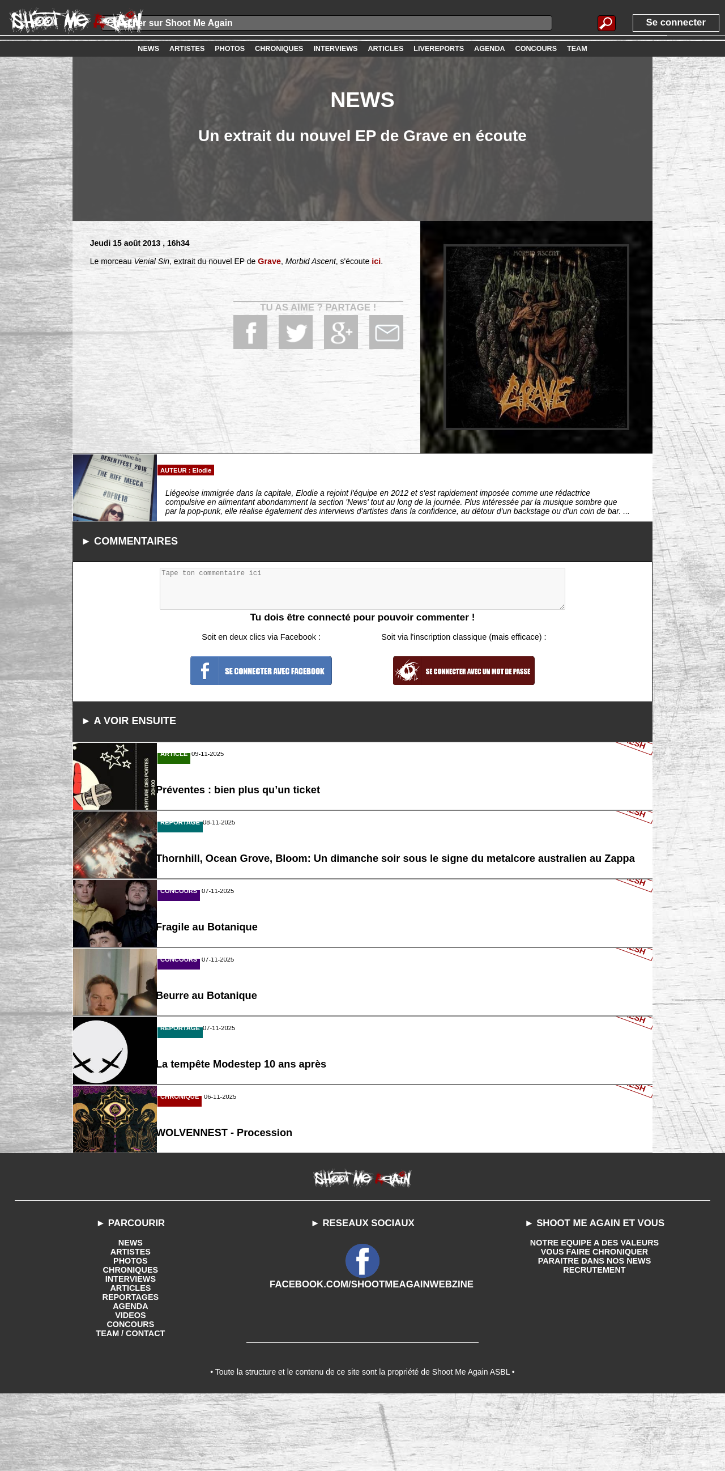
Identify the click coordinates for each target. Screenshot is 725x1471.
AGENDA (130, 1378)
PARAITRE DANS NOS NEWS (594, 1333)
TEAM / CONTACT (130, 1405)
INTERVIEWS (130, 1351)
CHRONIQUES (130, 1342)
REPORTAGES (130, 1369)
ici (375, 261)
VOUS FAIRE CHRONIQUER (594, 1324)
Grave (269, 261)
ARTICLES (130, 1360)
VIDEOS (131, 1387)
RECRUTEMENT (594, 1342)
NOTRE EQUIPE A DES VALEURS (594, 1315)
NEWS (130, 1315)
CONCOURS (131, 1396)
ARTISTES (130, 1324)
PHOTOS (130, 1333)
